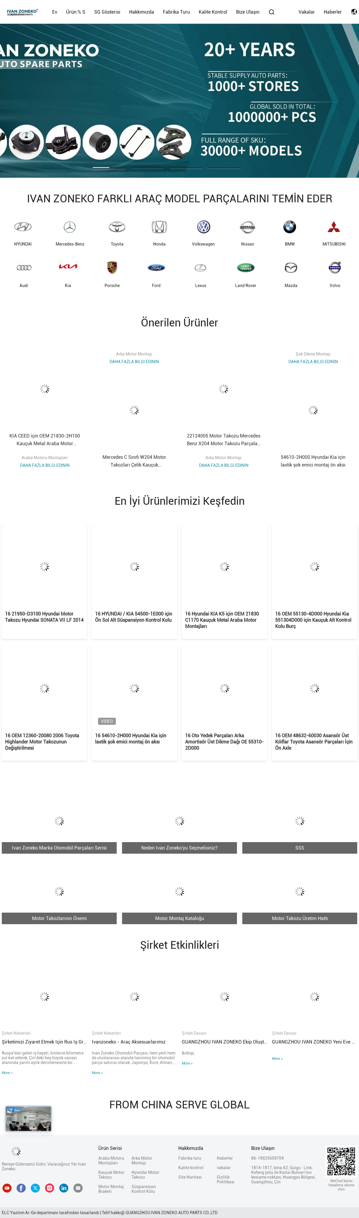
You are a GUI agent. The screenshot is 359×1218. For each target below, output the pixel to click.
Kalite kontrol (213, 12)
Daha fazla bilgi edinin (45, 465)
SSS (299, 848)
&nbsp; (188, 1053)
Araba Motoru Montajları (45, 457)
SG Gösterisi (107, 12)
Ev (54, 12)
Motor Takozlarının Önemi (59, 918)
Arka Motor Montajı (134, 354)
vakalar (307, 12)
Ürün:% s (75, 12)
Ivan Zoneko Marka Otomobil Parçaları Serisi (59, 848)
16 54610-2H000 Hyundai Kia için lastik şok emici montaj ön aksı (130, 739)
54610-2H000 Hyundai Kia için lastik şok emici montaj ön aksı (313, 461)
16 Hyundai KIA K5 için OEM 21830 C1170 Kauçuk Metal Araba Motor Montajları (222, 620)
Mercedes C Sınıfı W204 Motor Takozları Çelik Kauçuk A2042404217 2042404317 (134, 461)
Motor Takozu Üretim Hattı (300, 918)
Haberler (333, 12)
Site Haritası (190, 1177)
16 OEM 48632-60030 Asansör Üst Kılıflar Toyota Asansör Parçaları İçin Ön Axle (313, 742)
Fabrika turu (176, 12)
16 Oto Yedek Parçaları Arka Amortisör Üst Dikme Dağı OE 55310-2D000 (224, 742)
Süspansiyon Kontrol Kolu (144, 1189)
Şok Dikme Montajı (313, 354)
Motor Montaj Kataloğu (179, 918)
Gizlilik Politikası (226, 1179)
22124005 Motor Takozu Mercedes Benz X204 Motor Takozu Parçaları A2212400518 (223, 440)
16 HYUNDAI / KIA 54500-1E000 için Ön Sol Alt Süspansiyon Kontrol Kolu (133, 617)
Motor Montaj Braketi (111, 1189)
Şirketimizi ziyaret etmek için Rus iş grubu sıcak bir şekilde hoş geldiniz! (44, 1042)
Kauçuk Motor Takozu (111, 1174)
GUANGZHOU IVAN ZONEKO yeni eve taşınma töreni (314, 1042)
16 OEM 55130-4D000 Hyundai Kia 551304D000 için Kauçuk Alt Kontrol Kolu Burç (313, 620)
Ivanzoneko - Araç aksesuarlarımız (129, 1042)
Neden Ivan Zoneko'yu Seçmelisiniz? (179, 848)
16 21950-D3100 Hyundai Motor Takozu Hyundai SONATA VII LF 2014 (44, 617)
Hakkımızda (141, 12)
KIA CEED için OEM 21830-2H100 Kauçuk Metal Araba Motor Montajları (44, 440)
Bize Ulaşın (247, 12)
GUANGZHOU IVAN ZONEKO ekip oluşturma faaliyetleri (224, 1042)
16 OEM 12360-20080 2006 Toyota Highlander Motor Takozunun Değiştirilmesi (42, 742)
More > (7, 1073)
